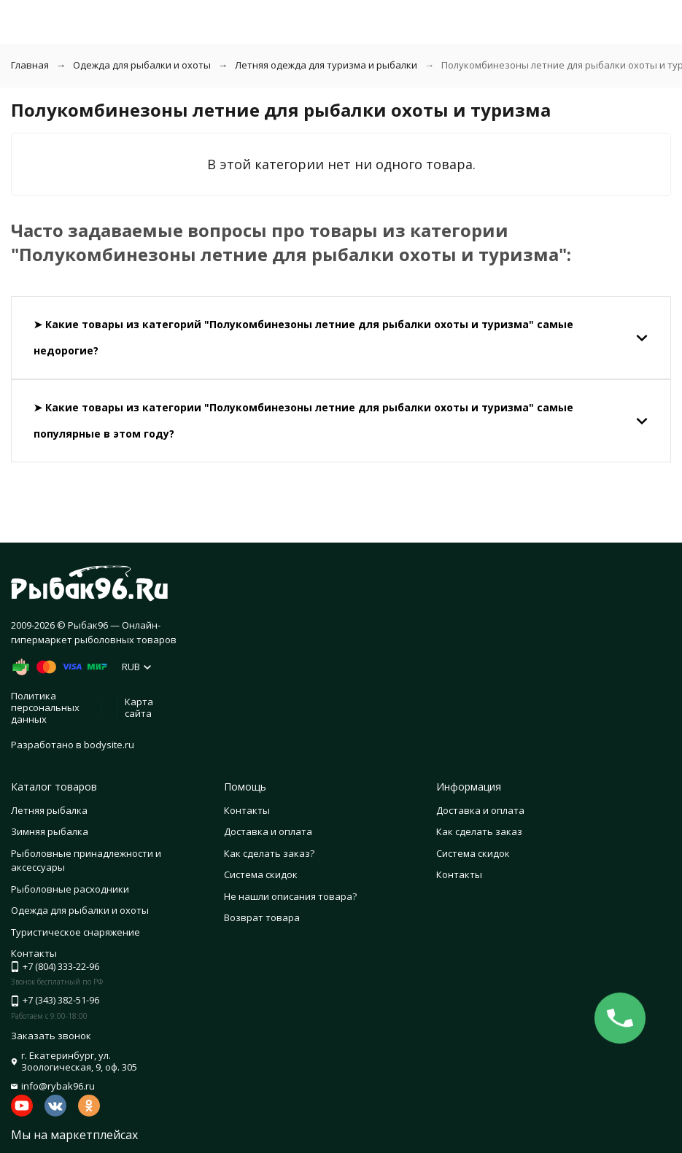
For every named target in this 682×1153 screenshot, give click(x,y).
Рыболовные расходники (70, 889)
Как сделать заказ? (269, 853)
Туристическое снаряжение (75, 932)
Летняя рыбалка (49, 810)
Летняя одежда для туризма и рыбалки (326, 64)
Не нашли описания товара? (290, 896)
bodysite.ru (109, 744)
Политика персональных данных (45, 707)
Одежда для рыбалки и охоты (142, 64)
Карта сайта (139, 707)
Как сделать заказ (479, 831)
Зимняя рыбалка (49, 831)
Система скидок (261, 874)
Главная (30, 64)
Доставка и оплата (268, 831)
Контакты (247, 810)
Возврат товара (262, 917)
